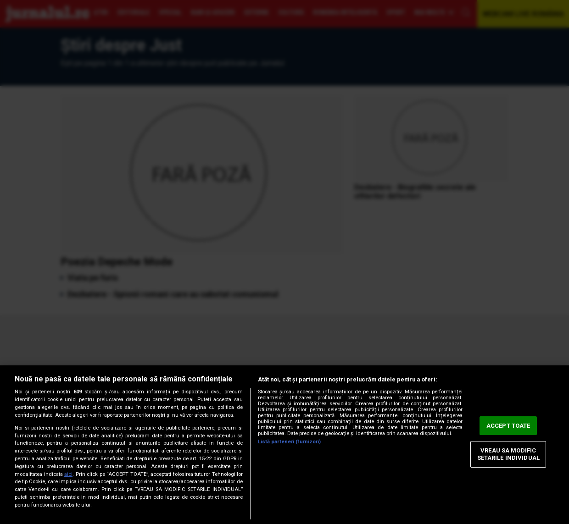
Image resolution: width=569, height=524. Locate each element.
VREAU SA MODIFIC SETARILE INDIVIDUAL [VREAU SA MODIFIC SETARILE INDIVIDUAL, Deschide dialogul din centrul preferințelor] (508, 454)
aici (68, 474)
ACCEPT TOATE (508, 425)
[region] (284, 444)
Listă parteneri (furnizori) (289, 442)
